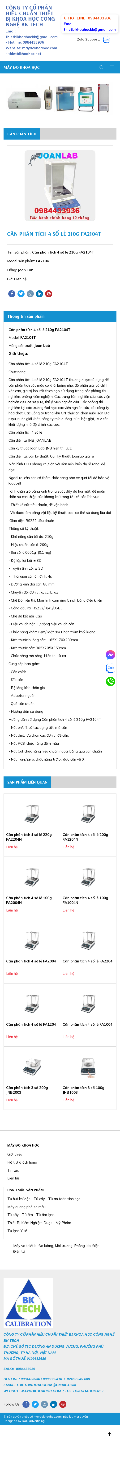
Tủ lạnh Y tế (17, 1231)
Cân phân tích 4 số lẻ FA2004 (31, 961)
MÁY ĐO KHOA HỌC (22, 67)
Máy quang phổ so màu (26, 1207)
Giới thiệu (14, 1154)
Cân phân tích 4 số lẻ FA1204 (31, 1024)
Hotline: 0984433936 (87, 18)
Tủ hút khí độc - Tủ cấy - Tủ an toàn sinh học (43, 1199)
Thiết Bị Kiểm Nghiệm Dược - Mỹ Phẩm (39, 1222)
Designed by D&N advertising (24, 1421)
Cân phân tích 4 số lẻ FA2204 (87, 961)
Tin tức (13, 1170)
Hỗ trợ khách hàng (22, 1162)
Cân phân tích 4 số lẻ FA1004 (87, 1024)
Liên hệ (13, 1178)
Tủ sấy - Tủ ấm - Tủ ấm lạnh (31, 1214)
